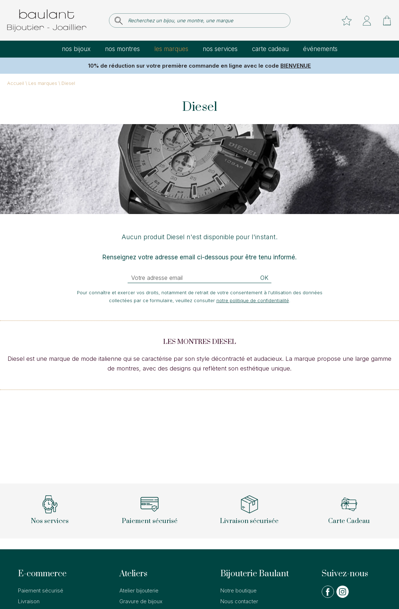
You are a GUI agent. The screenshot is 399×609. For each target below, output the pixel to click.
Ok (264, 277)
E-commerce (42, 573)
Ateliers (133, 573)
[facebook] (328, 596)
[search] (119, 20)
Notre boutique (238, 590)
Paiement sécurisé (40, 590)
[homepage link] (46, 20)
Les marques (171, 49)
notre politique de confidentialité (252, 300)
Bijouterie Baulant (254, 573)
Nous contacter (239, 601)
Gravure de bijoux (140, 601)
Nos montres (122, 49)
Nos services (220, 49)
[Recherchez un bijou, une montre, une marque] (204, 20)
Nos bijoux (76, 49)
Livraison (29, 601)
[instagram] (342, 596)
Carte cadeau (270, 49)
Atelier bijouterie (139, 590)
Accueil (15, 83)
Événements (320, 49)
